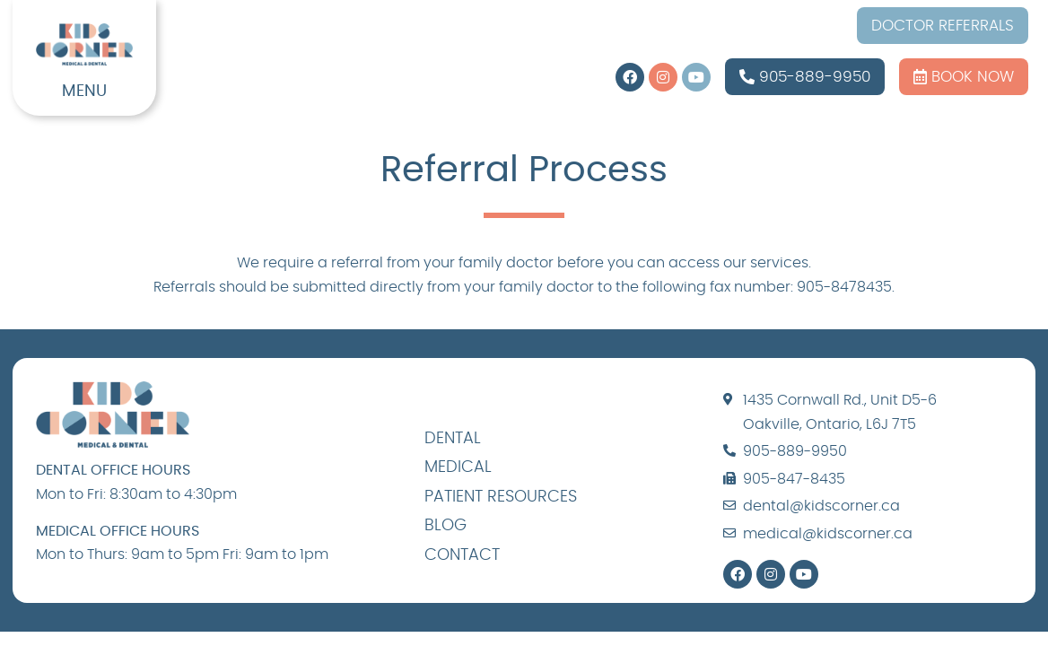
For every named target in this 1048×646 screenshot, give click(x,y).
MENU (84, 91)
